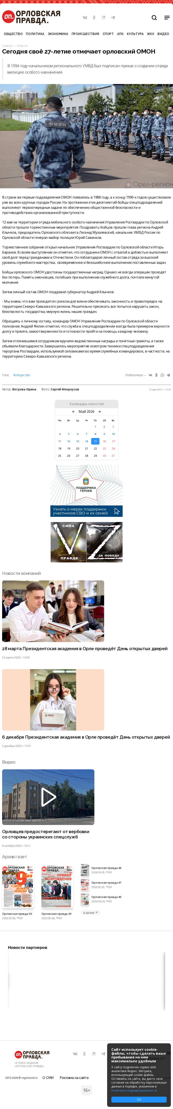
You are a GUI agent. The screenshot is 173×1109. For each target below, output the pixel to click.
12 (68, 441)
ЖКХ (150, 34)
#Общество (21, 375)
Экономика (58, 34)
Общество (13, 34)
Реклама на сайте (74, 1078)
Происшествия (85, 34)
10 (113, 434)
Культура (135, 34)
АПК (120, 34)
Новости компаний (21, 573)
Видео (163, 34)
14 (86, 441)
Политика (35, 34)
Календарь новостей (86, 404)
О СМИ (48, 1078)
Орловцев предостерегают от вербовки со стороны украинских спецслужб (45, 834)
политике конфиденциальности (134, 1090)
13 (77, 441)
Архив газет (14, 856)
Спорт (108, 34)
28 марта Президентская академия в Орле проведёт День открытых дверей (85, 648)
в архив (91, 913)
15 (95, 441)
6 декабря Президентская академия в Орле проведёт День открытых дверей (86, 737)
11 (59, 441)
